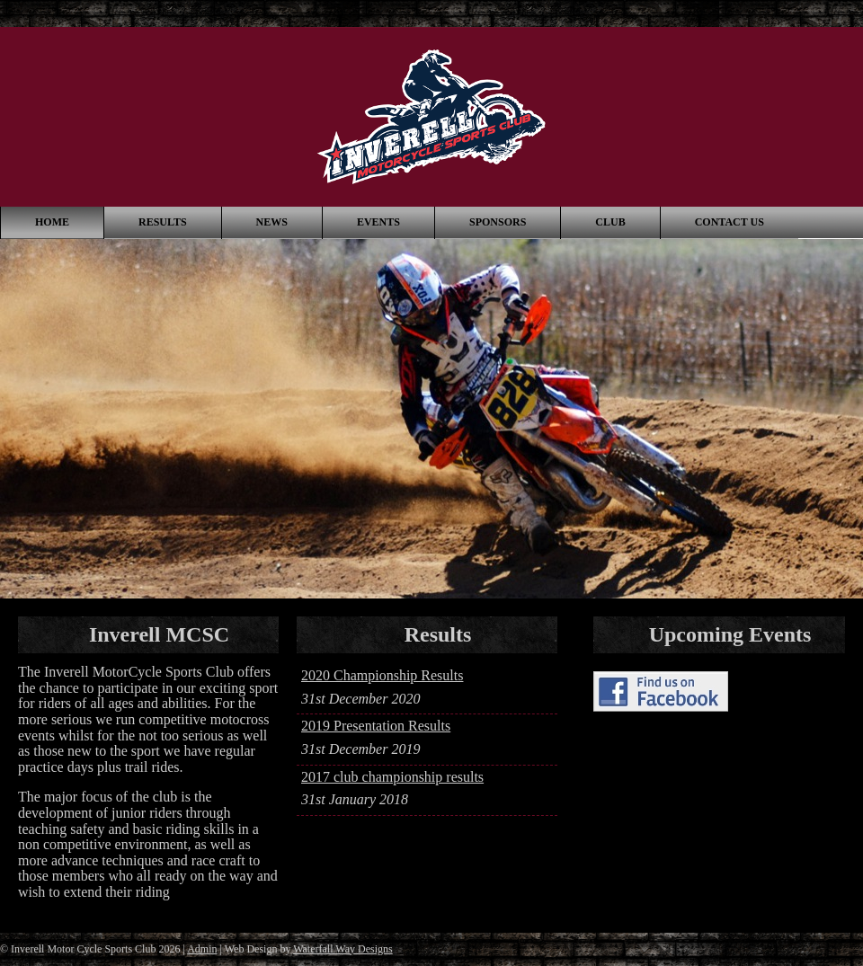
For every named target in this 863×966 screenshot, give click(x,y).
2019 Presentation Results (375, 725)
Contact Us (729, 222)
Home (52, 222)
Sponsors (497, 222)
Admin (202, 949)
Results (162, 222)
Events (378, 222)
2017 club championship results (392, 776)
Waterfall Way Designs (342, 949)
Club (610, 222)
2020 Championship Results (382, 675)
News (272, 222)
